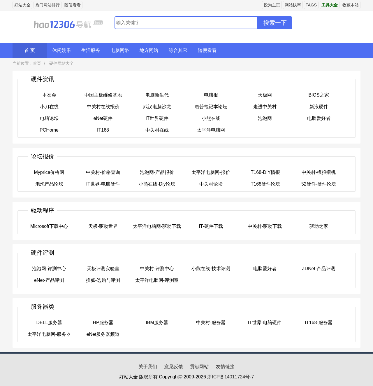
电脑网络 (119, 50)
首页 (37, 63)
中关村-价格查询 (103, 172)
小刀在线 (49, 106)
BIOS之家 (318, 94)
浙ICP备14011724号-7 (230, 376)
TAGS (311, 5)
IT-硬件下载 (211, 226)
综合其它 (178, 50)
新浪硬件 (318, 106)
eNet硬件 (103, 118)
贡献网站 (199, 366)
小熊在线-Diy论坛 (157, 183)
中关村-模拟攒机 (319, 172)
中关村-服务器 (211, 322)
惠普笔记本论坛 (211, 106)
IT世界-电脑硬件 (103, 183)
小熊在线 (211, 118)
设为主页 (272, 5)
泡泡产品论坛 (49, 183)
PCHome (49, 129)
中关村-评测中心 (157, 268)
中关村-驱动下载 (265, 226)
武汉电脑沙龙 (157, 106)
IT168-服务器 (318, 322)
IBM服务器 (157, 322)
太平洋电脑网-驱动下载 (157, 226)
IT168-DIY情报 (264, 172)
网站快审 (293, 5)
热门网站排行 (47, 5)
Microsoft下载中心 (49, 226)
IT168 (103, 129)
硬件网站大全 (61, 63)
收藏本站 (350, 5)
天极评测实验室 (103, 268)
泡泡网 (265, 118)
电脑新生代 (157, 94)
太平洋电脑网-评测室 (157, 280)
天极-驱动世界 (103, 226)
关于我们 (147, 366)
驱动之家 (318, 226)
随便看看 (72, 5)
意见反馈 (173, 366)
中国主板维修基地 (103, 94)
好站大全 (22, 5)
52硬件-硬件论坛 (318, 183)
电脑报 (211, 94)
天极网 (265, 94)
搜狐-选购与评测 (103, 280)
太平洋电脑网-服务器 (49, 334)
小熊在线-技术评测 (210, 268)
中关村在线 (157, 129)
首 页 (29, 50)
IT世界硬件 (156, 118)
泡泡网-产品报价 (157, 172)
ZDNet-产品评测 (319, 268)
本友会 (49, 94)
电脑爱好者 (318, 118)
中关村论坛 (211, 183)
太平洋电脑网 (211, 129)
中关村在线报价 (103, 106)
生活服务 (90, 50)
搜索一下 (275, 23)
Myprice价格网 (49, 172)
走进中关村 (265, 106)
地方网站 (149, 50)
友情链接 (225, 366)
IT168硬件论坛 (264, 183)
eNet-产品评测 (49, 280)
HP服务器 (103, 322)
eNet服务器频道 (103, 334)
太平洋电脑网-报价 (210, 172)
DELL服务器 (49, 322)
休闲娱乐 (61, 50)
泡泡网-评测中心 (49, 268)
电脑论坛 (49, 118)
